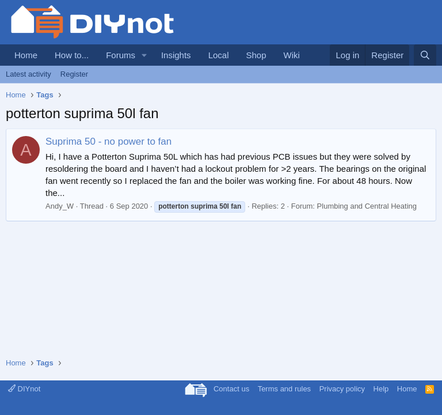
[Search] (425, 55)
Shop (256, 55)
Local (218, 55)
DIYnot (24, 388)
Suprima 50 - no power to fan (108, 141)
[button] (144, 55)
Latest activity (28, 74)
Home (25, 55)
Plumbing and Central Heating (367, 206)
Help (381, 388)
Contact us (231, 388)
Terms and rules (284, 388)
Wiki (292, 55)
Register (74, 74)
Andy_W (59, 206)
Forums (120, 55)
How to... (72, 55)
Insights (176, 55)
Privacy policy (342, 388)
